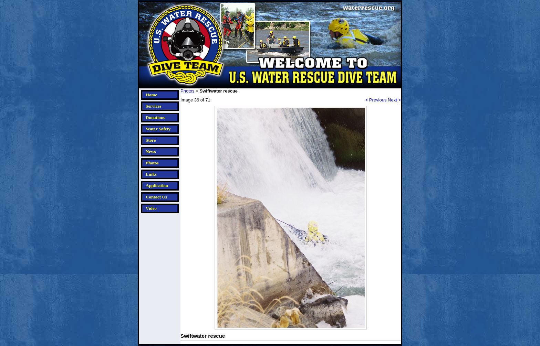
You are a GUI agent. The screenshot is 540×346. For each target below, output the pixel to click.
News (151, 151)
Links (151, 174)
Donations (155, 117)
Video (151, 208)
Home (151, 94)
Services (153, 106)
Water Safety (158, 128)
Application (157, 185)
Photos (152, 162)
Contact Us (156, 196)
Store (151, 140)
